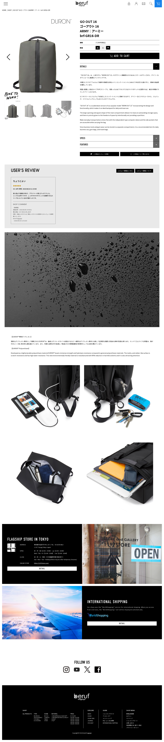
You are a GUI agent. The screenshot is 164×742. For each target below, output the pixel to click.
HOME (4, 10)
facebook (98, 669)
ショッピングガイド (108, 714)
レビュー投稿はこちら (125, 171)
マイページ (129, 718)
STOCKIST (90, 723)
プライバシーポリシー (132, 727)
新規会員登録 (130, 714)
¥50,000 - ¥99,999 (74, 724)
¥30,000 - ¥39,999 (74, 720)
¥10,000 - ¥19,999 (74, 717)
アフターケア (106, 716)
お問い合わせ (130, 723)
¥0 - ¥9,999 (73, 716)
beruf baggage (82, 3)
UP (98, 48)
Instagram (66, 669)
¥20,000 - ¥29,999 (74, 719)
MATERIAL (55, 714)
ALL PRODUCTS (27, 714)
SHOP (10, 10)
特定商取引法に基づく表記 (133, 725)
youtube (77, 669)
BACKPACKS (37, 716)
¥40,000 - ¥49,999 (74, 722)
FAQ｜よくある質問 (108, 721)
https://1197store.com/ (41, 563)
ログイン (128, 716)
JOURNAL (90, 721)
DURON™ (54, 719)
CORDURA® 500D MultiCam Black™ (60, 717)
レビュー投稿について (144, 171)
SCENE (46, 714)
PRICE (72, 714)
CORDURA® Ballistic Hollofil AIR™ (59, 716)
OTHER (46, 720)
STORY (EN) (91, 718)
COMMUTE (46, 717)
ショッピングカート (132, 721)
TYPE (35, 714)
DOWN (108, 48)
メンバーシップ (107, 718)
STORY (90, 716)
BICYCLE (46, 716)
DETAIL (42, 568)
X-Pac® (53, 720)
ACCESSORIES (37, 720)
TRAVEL (46, 719)
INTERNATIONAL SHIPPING (110, 723)
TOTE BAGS (36, 719)
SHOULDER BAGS (38, 717)
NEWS (89, 714)
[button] (8, 57)
